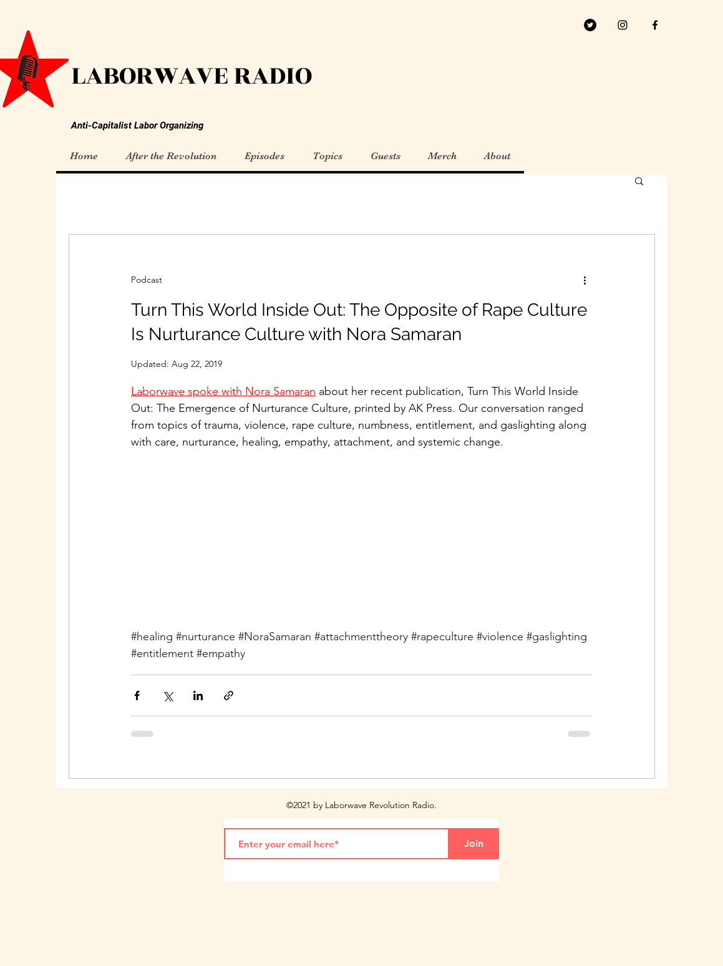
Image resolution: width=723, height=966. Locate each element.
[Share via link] (229, 695)
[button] (639, 181)
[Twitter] (590, 25)
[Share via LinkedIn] (198, 695)
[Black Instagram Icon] (622, 25)
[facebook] (655, 25)
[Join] (474, 843)
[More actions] (585, 279)
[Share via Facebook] (137, 695)
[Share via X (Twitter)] (167, 695)
